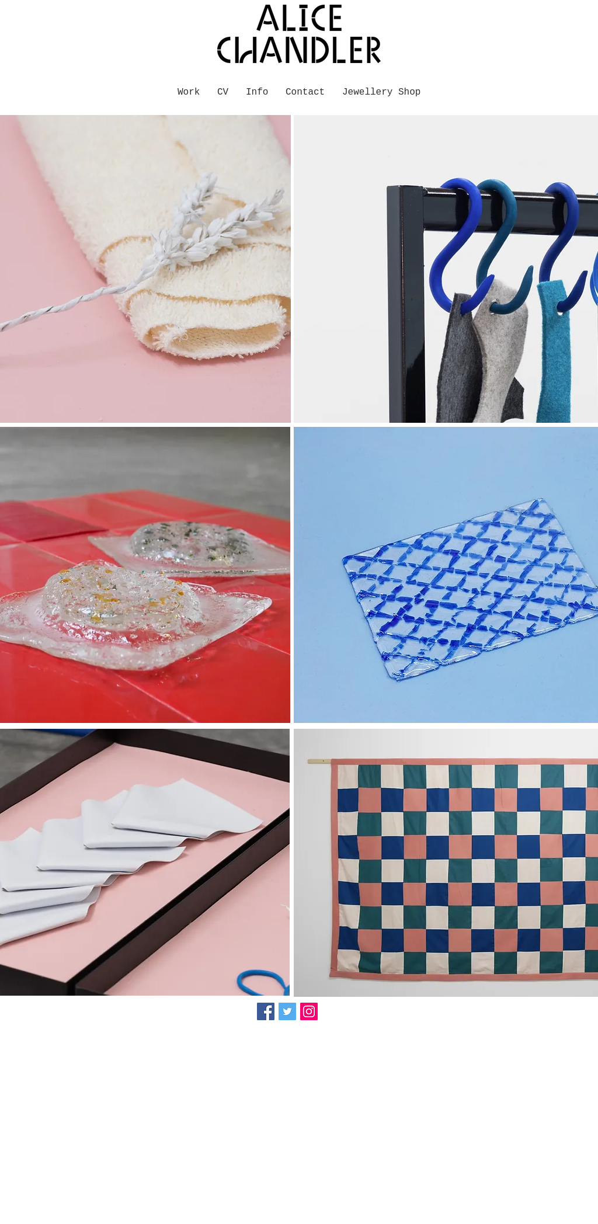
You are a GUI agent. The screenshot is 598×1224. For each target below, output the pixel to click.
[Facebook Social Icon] (265, 1011)
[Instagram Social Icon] (309, 1011)
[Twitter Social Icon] (287, 1011)
